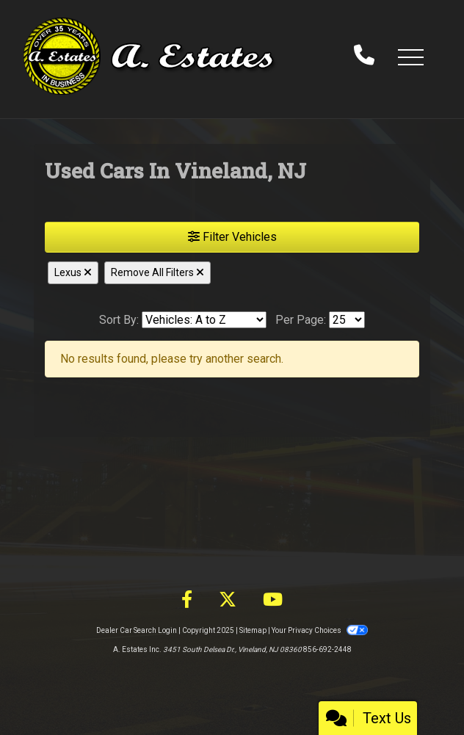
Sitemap (253, 630)
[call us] (364, 57)
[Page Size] (347, 319)
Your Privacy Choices (319, 630)
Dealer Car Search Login (136, 630)
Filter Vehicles (232, 237)
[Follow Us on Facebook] (186, 600)
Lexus (73, 272)
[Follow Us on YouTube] (273, 600)
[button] (410, 56)
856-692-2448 (327, 649)
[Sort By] (204, 319)
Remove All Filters (157, 272)
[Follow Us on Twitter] (227, 600)
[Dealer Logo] (150, 56)
